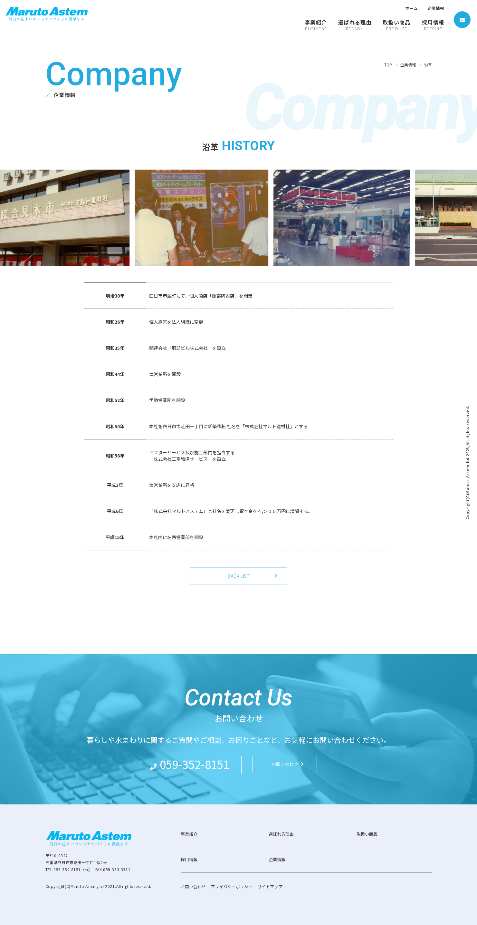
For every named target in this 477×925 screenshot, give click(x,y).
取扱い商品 (367, 834)
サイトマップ (269, 886)
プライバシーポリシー (232, 886)
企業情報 (435, 8)
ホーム (411, 8)
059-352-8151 (194, 764)
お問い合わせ (193, 886)
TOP (388, 64)
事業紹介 (189, 834)
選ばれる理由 (281, 834)
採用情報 (189, 859)
